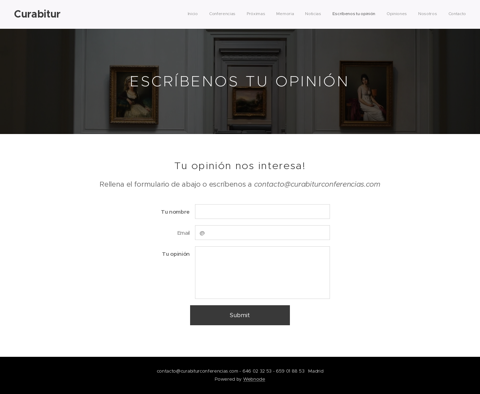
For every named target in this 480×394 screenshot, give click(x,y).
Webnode (254, 379)
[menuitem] (378, 14)
